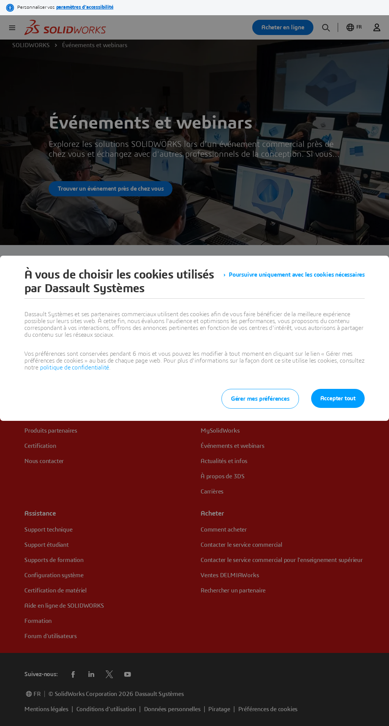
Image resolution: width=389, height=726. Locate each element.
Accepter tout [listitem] (338, 398)
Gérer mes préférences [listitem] (260, 399)
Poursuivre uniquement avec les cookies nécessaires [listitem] (297, 275)
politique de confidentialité (74, 368)
